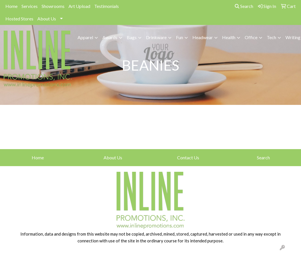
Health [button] (228, 37)
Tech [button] (271, 37)
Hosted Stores (19, 18)
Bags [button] (132, 37)
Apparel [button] (85, 37)
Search (244, 6)
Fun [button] (179, 37)
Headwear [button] (202, 37)
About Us (46, 18)
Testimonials (106, 6)
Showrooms (53, 6)
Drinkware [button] (156, 37)
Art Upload (79, 6)
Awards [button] (109, 37)
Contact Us (188, 157)
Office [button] (251, 37)
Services (30, 6)
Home (11, 6)
